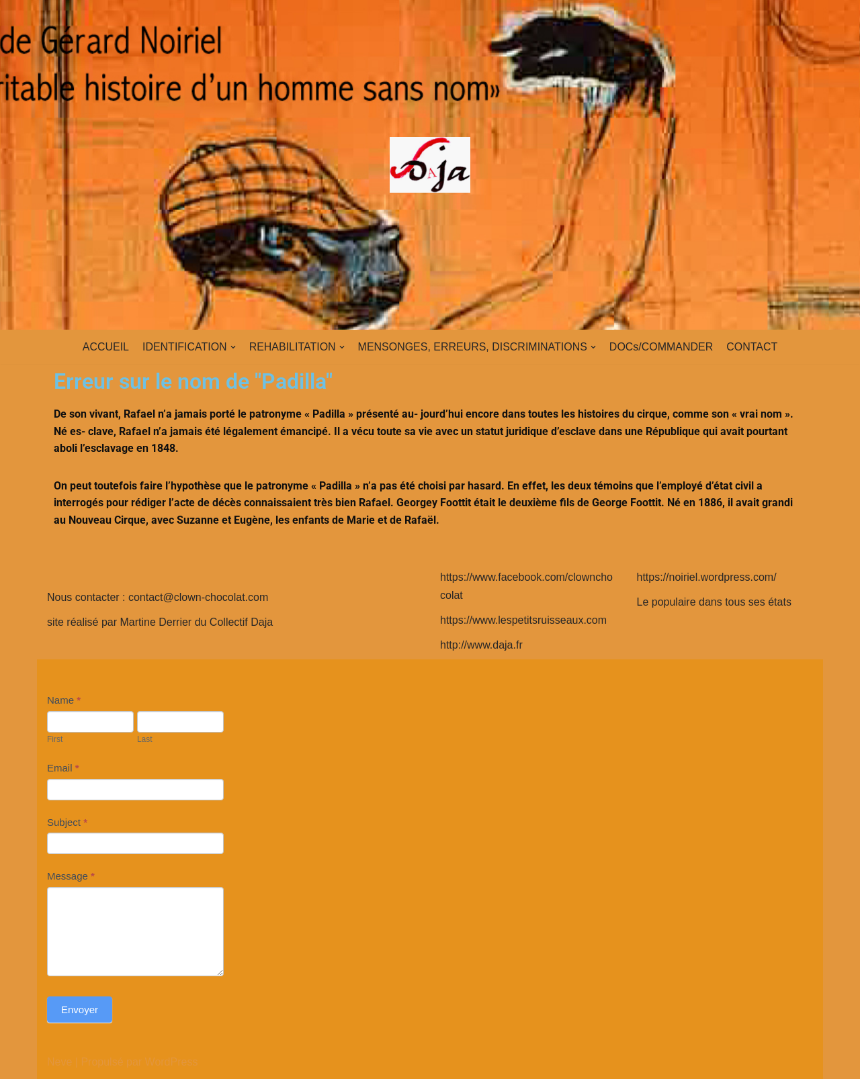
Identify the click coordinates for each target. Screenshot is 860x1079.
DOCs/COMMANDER (661, 347)
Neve (59, 1062)
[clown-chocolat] (430, 165)
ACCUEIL (105, 347)
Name (64, 700)
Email (63, 767)
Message (71, 876)
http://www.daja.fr (481, 645)
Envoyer (79, 1009)
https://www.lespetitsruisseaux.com (523, 620)
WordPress (171, 1062)
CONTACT (752, 347)
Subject (67, 822)
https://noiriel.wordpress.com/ (707, 577)
